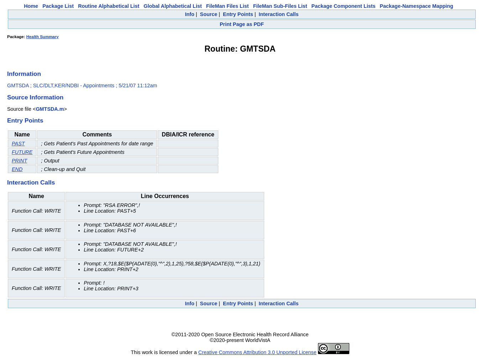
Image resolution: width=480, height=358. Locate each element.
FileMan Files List (227, 6)
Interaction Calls (279, 14)
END (17, 169)
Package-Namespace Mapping (416, 6)
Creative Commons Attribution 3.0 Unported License (257, 352)
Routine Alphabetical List (108, 6)
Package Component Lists (344, 6)
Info (189, 14)
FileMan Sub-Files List (280, 6)
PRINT (19, 161)
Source (209, 14)
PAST (18, 143)
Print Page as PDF (242, 24)
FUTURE (22, 152)
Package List (58, 6)
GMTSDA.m (50, 109)
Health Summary (42, 37)
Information (24, 73)
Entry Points (238, 14)
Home (31, 6)
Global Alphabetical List (173, 6)
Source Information (35, 97)
